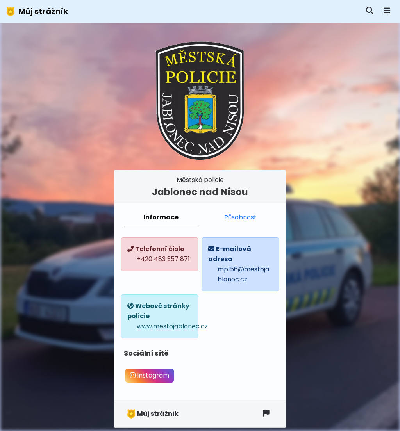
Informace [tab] (161, 217)
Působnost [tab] (240, 217)
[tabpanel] (200, 313)
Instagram (149, 375)
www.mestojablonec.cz (172, 326)
